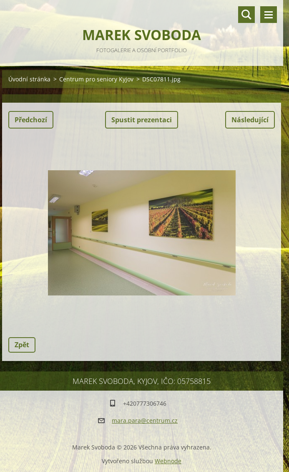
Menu (268, 14)
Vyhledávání (246, 14)
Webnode (168, 461)
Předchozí (31, 119)
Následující (250, 119)
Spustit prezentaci (141, 119)
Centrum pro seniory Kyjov (96, 79)
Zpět (22, 344)
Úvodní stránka (29, 79)
